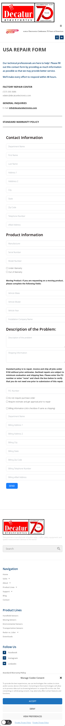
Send (43, 485)
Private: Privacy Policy (23, 722)
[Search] (32, 548)
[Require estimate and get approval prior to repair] (38, 402)
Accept (32, 701)
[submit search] (58, 548)
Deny (32, 708)
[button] (60, 677)
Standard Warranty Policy (14, 672)
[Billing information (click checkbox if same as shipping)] (38, 408)
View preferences (32, 716)
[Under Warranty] (38, 268)
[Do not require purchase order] (38, 398)
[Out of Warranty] (38, 272)
